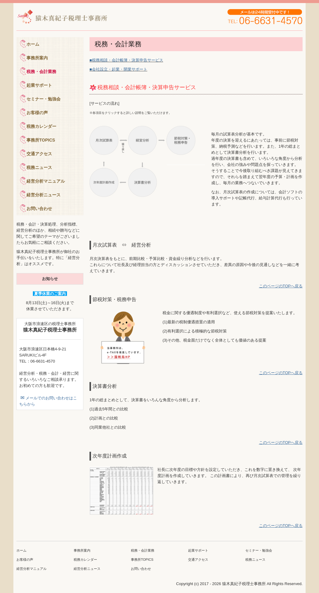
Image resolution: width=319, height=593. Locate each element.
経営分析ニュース (43, 194)
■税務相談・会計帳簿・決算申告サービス (126, 60)
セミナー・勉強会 (43, 98)
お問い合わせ (39, 208)
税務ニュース (39, 167)
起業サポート (39, 85)
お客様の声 (37, 112)
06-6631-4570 (42, 361)
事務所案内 (37, 57)
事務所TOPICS (40, 140)
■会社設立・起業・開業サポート (118, 69)
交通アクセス (39, 153)
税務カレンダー (41, 126)
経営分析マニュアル (45, 181)
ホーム (32, 44)
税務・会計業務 (41, 71)
